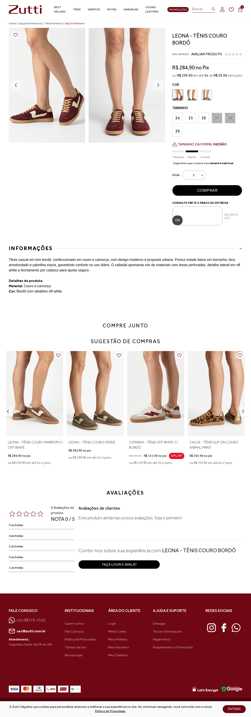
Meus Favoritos (118, 647)
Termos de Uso (75, 647)
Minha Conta (117, 631)
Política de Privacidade (80, 639)
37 (217, 118)
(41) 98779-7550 (27, 620)
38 (230, 118)
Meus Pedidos (117, 639)
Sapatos (94, 9)
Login (112, 624)
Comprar (207, 190)
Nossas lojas (73, 655)
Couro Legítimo (152, 9)
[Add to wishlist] (15, 34)
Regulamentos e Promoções (173, 647)
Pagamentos (162, 639)
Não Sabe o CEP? (231, 216)
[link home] (25, 9)
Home (12, 23)
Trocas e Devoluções (167, 631)
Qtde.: (176, 175)
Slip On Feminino (74, 23)
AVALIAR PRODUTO (206, 54)
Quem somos (74, 624)
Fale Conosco (74, 631)
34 (177, 118)
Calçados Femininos (30, 23)
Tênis (77, 9)
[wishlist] (231, 9)
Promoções (178, 9)
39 (177, 131)
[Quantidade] (194, 175)
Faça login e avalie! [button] (119, 564)
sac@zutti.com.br (27, 631)
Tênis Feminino (53, 23)
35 (190, 118)
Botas (112, 9)
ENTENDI (234, 709)
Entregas (159, 624)
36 (204, 118)
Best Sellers (60, 9)
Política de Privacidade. (110, 711)
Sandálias (131, 9)
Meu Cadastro (118, 655)
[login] (222, 9)
